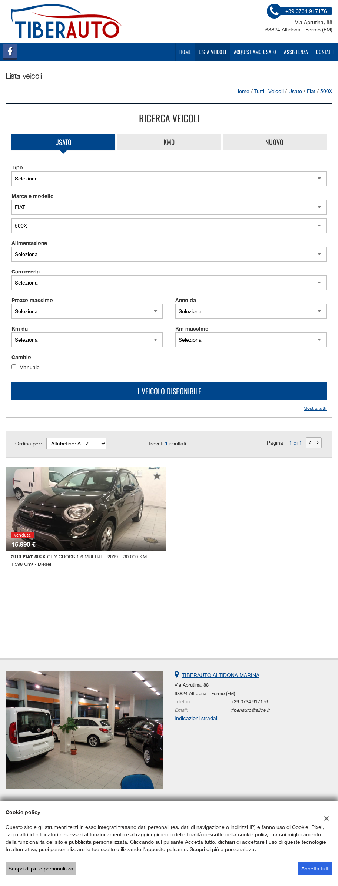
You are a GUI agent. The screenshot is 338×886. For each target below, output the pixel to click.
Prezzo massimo (32, 300)
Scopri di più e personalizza (41, 869)
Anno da (185, 300)
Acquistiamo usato (255, 52)
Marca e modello (32, 196)
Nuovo (274, 142)
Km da (19, 328)
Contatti (325, 52)
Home (185, 52)
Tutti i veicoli (269, 91)
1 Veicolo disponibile (169, 390)
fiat (311, 91)
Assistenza (296, 52)
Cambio (21, 357)
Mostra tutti (315, 408)
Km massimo (192, 328)
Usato (63, 142)
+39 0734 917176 (249, 701)
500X (326, 91)
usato (295, 91)
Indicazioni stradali (196, 718)
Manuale (29, 367)
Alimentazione (29, 243)
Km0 (169, 142)
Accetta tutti (315, 869)
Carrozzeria (25, 271)
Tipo (17, 167)
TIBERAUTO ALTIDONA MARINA (220, 675)
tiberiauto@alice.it (250, 710)
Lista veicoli (212, 52)
